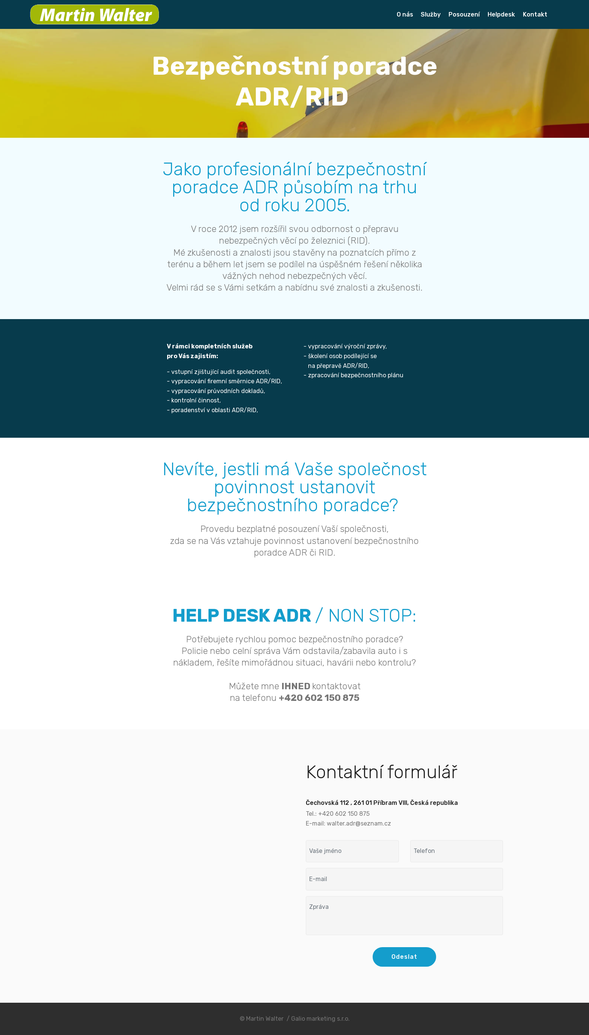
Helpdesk (501, 14)
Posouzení (464, 14)
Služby (431, 14)
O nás (405, 14)
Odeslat (404, 956)
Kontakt (535, 14)
